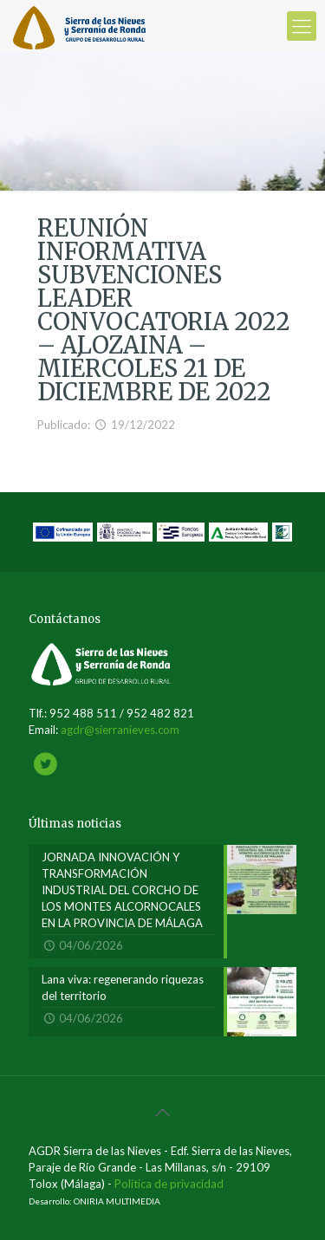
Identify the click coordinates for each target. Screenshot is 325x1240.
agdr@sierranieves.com (120, 730)
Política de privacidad (169, 1184)
